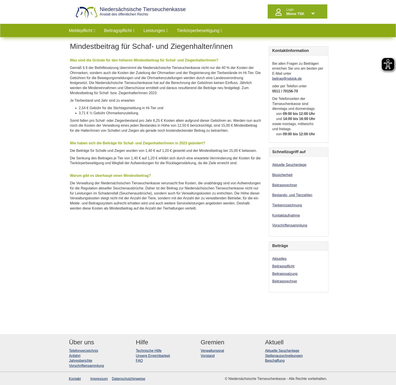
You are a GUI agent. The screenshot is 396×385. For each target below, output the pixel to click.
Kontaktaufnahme (286, 215)
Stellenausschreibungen (284, 356)
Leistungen (156, 30)
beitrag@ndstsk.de (287, 78)
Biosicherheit (282, 175)
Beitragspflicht (119, 30)
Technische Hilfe (149, 351)
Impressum (99, 379)
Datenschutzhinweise (128, 379)
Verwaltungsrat (212, 351)
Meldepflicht (82, 30)
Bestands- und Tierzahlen (292, 195)
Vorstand (208, 356)
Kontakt (75, 379)
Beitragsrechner (284, 185)
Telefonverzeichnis (83, 351)
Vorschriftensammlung (289, 225)
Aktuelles (279, 259)
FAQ (139, 360)
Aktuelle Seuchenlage (289, 165)
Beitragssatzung (285, 274)
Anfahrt (75, 356)
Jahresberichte (80, 360)
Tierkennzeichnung (287, 205)
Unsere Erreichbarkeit (153, 356)
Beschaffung (275, 360)
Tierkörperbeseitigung (199, 30)
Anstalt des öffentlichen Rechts (143, 11)
